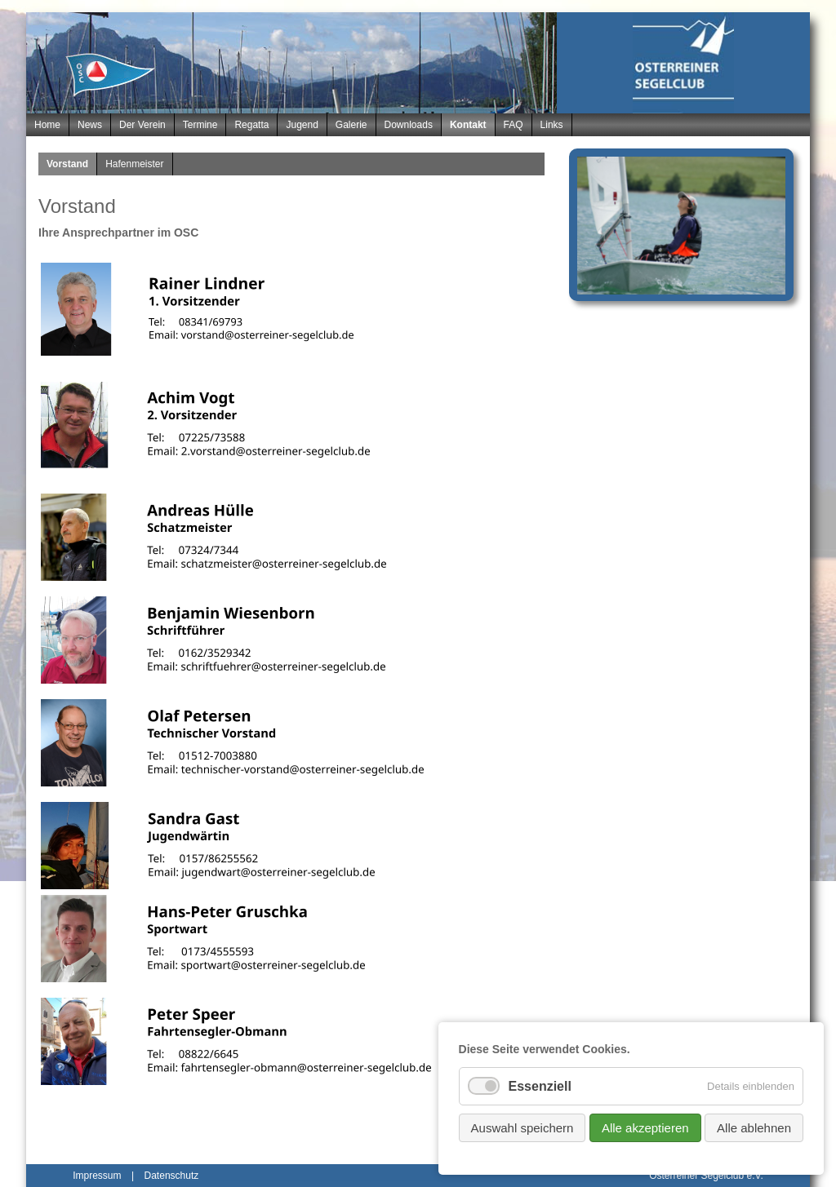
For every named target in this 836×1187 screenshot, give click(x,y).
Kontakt (468, 125)
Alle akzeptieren (645, 1128)
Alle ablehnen (754, 1128)
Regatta (251, 125)
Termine (200, 125)
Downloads (409, 125)
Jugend (302, 125)
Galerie (351, 125)
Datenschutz (172, 1175)
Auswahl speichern (522, 1128)
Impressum (97, 1175)
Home (47, 125)
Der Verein (142, 125)
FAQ (513, 125)
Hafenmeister (134, 164)
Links (551, 125)
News (90, 125)
